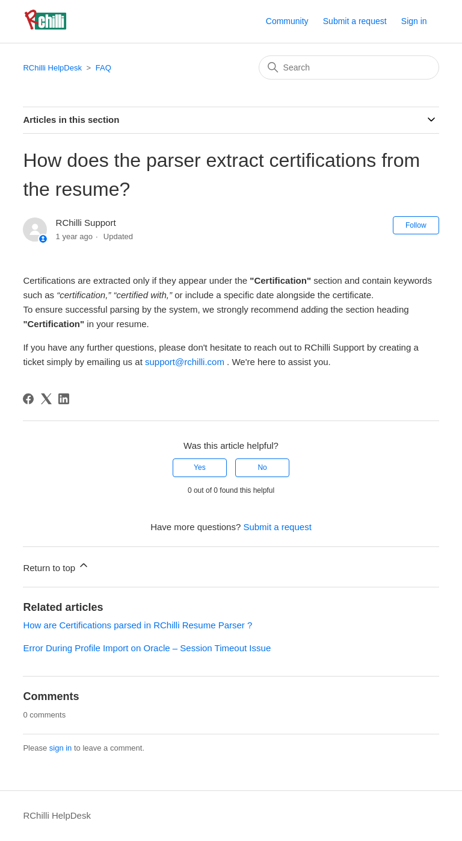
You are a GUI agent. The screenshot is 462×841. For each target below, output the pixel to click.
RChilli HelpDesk (52, 67)
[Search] (349, 67)
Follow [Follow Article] (416, 225)
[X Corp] (46, 398)
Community (287, 21)
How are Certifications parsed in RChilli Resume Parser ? (137, 625)
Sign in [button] (414, 21)
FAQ (103, 67)
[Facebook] (28, 398)
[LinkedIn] (63, 398)
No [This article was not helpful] (261, 467)
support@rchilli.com (184, 362)
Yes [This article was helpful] (200, 467)
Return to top (56, 566)
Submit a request (355, 21)
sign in (60, 747)
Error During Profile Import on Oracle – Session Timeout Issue (147, 648)
